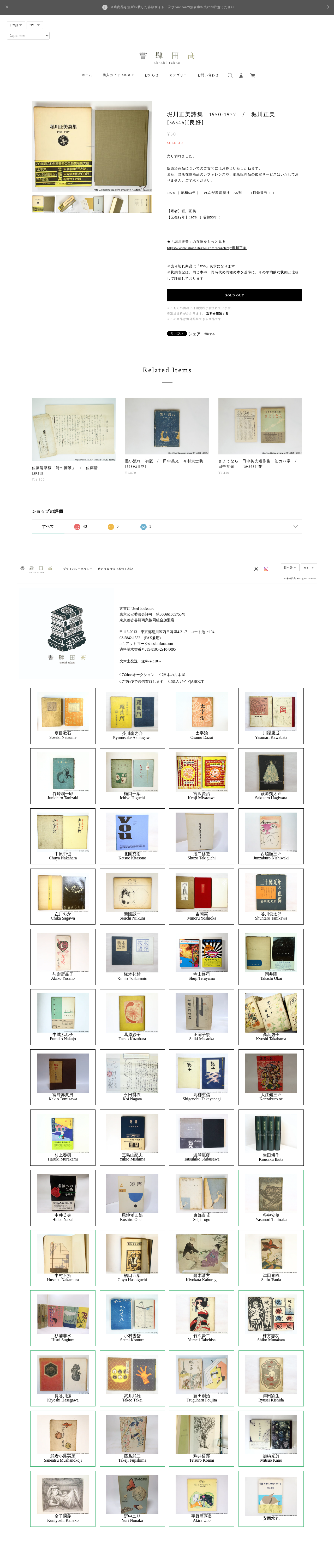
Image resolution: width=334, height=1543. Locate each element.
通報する (209, 334)
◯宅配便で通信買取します (141, 682)
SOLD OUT (234, 295)
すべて (48, 526)
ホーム (87, 75)
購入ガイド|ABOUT (118, 75)
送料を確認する (217, 313)
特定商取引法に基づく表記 (115, 568)
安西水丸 (271, 1518)
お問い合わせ (208, 75)
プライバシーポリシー (78, 568)
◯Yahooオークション (137, 675)
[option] (92, 146)
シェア (194, 334)
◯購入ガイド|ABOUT (186, 682)
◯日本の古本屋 (172, 675)
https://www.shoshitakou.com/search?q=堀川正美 (207, 248)
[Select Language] (28, 36)
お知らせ (152, 75)
